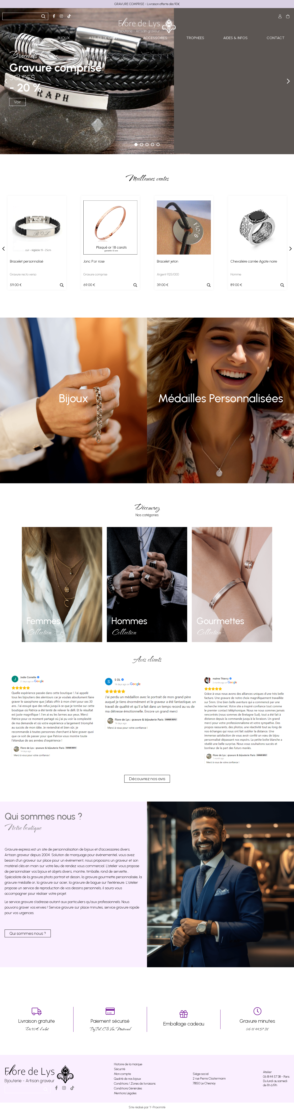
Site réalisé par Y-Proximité (147, 1107)
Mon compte (122, 1074)
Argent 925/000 (168, 274)
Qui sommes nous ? (27, 933)
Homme (235, 274)
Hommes (129, 620)
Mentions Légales (125, 1093)
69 (89, 285)
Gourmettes (220, 620)
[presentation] (3, 248)
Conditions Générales (128, 1088)
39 (162, 285)
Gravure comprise (95, 274)
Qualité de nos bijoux (127, 1079)
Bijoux (73, 398)
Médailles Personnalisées (220, 398)
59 (16, 285)
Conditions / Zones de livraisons (134, 1084)
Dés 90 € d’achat (37, 1019)
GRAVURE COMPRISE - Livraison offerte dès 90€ (147, 4)
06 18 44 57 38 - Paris (276, 1077)
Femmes (43, 620)
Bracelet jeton (167, 261)
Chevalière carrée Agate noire (253, 261)
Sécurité (119, 1069)
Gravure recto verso (23, 274)
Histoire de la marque (128, 1064)
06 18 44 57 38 (257, 1019)
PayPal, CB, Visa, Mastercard (110, 1019)
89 (236, 285)
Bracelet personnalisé (26, 261)
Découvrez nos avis (147, 778)
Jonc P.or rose (94, 261)
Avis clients (147, 659)
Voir (17, 101)
